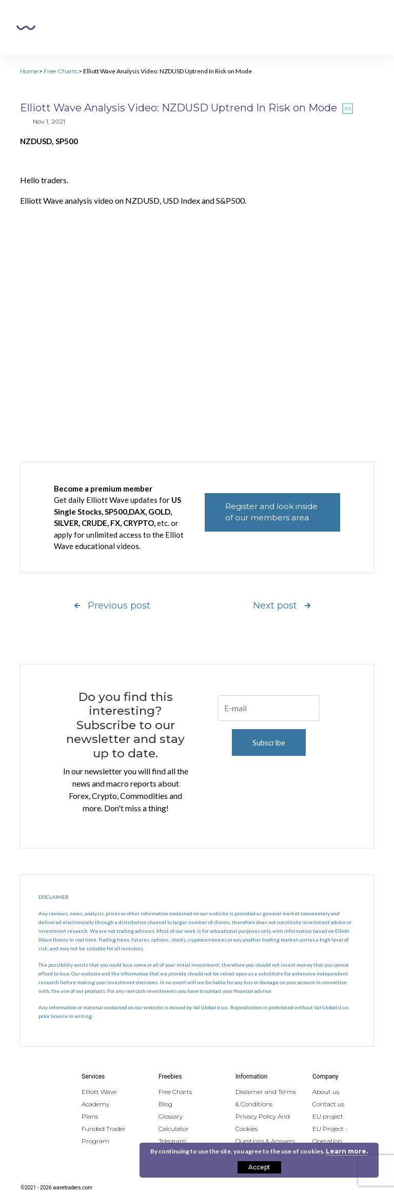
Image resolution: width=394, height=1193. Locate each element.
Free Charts (60, 71)
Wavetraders (26, 27)
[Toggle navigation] (363, 27)
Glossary (171, 1116)
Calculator (174, 1128)
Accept (259, 1167)
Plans (90, 1116)
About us (325, 1092)
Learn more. (347, 1151)
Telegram (172, 1141)
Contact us (328, 1104)
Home (29, 71)
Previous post (112, 605)
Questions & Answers (265, 1141)
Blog (165, 1104)
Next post (281, 605)
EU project (327, 1116)
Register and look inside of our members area (271, 512)
